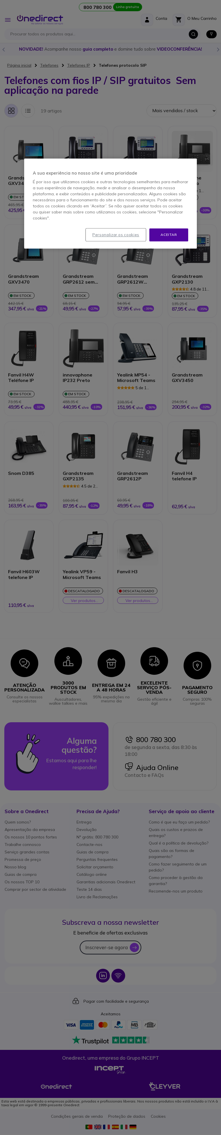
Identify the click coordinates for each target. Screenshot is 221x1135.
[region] (110, 203)
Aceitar (169, 234)
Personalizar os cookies (115, 234)
